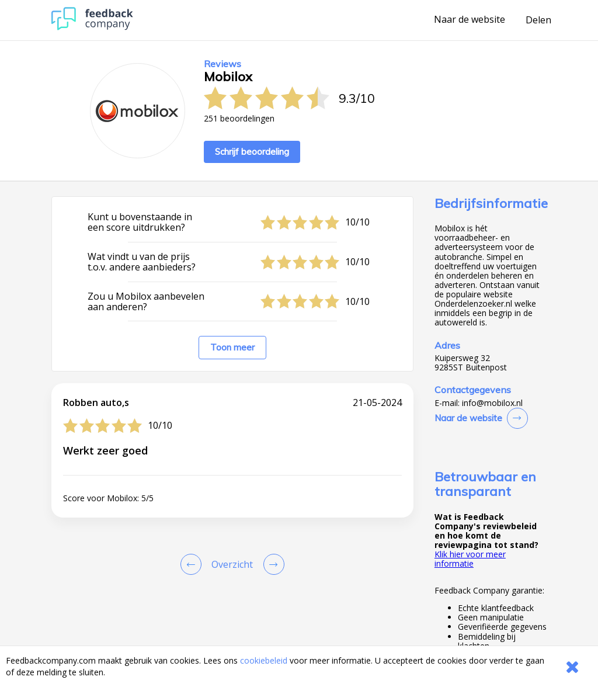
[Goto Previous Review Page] (193, 564)
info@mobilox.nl (492, 403)
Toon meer (232, 347)
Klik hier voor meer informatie (470, 559)
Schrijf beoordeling (252, 151)
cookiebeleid (263, 660)
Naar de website (469, 20)
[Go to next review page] (271, 564)
